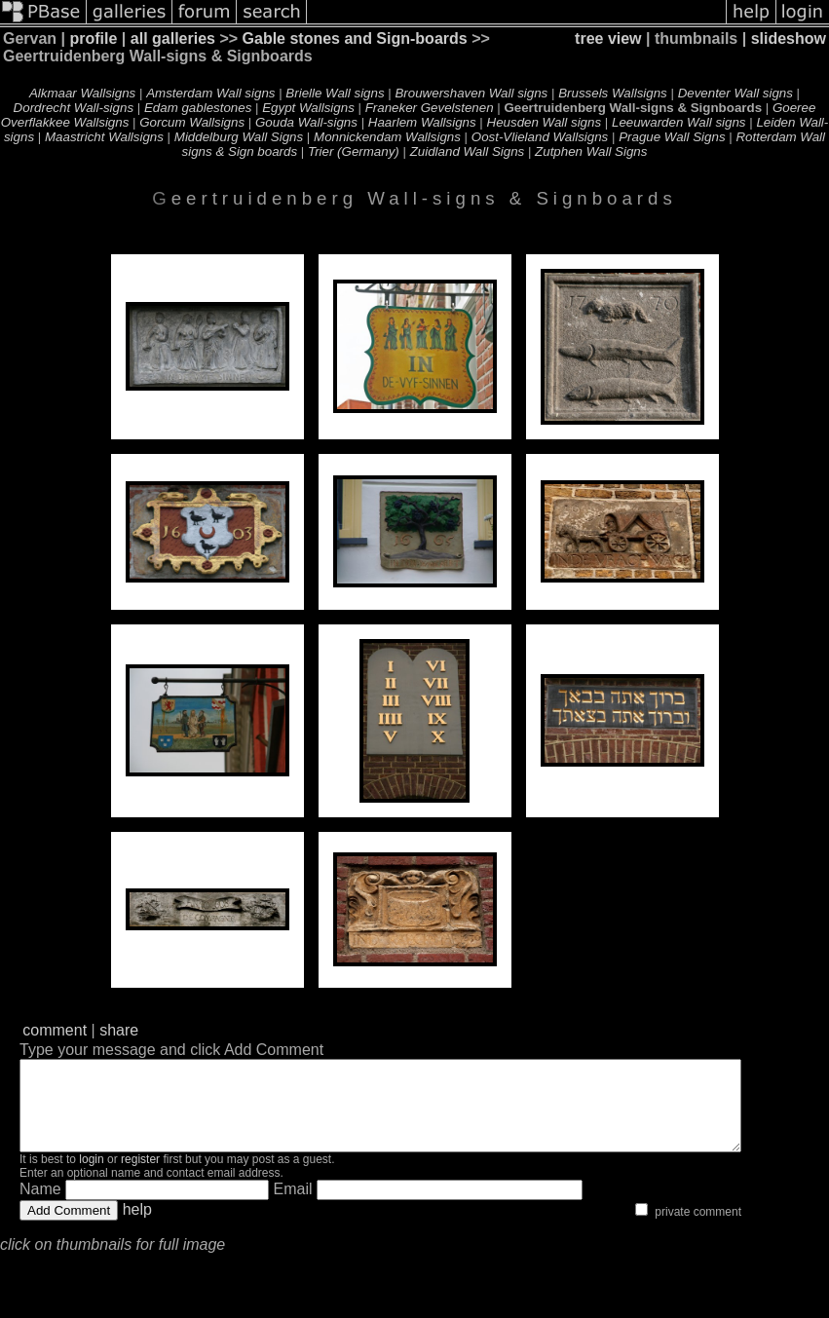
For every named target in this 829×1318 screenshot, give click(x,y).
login (91, 1177)
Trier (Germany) (353, 151)
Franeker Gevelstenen (429, 107)
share (118, 1030)
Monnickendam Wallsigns (387, 137)
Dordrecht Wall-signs (73, 107)
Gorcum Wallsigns (192, 122)
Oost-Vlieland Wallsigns (540, 137)
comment (54, 1030)
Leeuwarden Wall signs (679, 122)
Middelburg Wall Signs (238, 137)
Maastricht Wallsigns (104, 137)
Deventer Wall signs (735, 93)
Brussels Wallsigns (612, 93)
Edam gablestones (197, 107)
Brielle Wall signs (334, 93)
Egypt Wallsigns (308, 107)
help (137, 1227)
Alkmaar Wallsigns (82, 93)
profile (94, 38)
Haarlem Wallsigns (422, 122)
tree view (608, 38)
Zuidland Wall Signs (467, 151)
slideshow (788, 38)
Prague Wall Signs (672, 137)
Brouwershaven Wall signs (471, 93)
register (140, 1177)
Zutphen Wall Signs (591, 151)
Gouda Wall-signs (306, 122)
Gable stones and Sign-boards (355, 38)
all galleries (173, 38)
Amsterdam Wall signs (210, 93)
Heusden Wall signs (544, 122)
